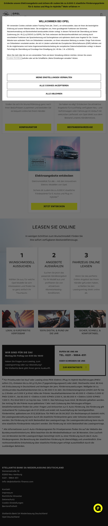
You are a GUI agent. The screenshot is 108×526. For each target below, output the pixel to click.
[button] (54, 77)
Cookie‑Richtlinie (14, 58)
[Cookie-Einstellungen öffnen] (98, 508)
